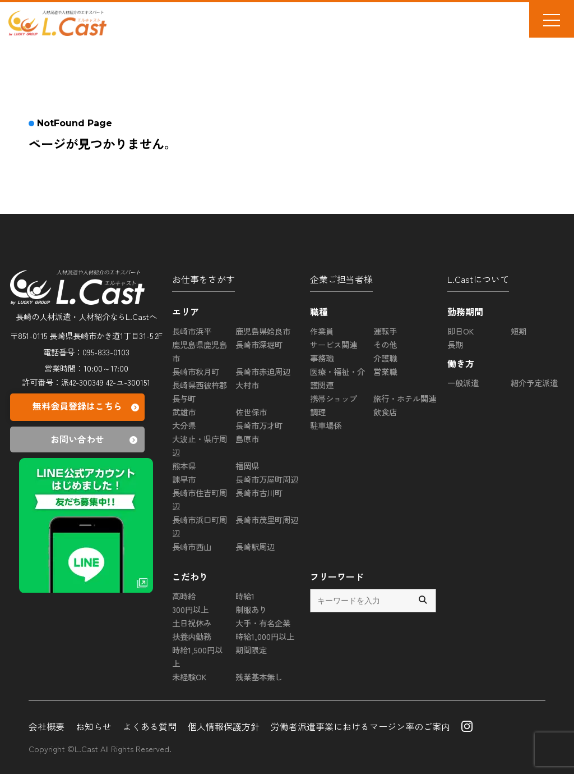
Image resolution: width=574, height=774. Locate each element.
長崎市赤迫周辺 (262, 371)
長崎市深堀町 (259, 344)
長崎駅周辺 (255, 546)
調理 (318, 412)
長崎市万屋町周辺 (266, 479)
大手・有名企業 (262, 623)
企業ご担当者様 (341, 279)
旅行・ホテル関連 (404, 398)
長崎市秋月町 (195, 371)
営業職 (385, 371)
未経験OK (189, 677)
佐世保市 (251, 412)
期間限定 (251, 650)
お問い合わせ (95, 439)
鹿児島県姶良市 (262, 331)
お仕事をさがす (203, 279)
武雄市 (184, 412)
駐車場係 (325, 425)
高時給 (184, 596)
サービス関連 (333, 344)
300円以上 (190, 609)
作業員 (322, 331)
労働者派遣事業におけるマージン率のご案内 (360, 726)
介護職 (385, 358)
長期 (455, 344)
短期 (518, 331)
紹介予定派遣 (534, 382)
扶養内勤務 (191, 636)
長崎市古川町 (259, 492)
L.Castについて (478, 279)
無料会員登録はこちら (87, 407)
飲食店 (385, 412)
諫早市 (184, 479)
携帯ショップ (333, 398)
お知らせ (94, 726)
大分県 (184, 425)
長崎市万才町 (259, 425)
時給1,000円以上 (264, 636)
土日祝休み (191, 623)
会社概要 (46, 726)
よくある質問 (150, 726)
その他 (385, 344)
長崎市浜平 (191, 331)
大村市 (247, 385)
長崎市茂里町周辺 (266, 519)
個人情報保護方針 (224, 726)
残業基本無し (259, 677)
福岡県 (247, 465)
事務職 (322, 358)
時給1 (244, 596)
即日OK (460, 331)
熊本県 (184, 465)
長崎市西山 (191, 546)
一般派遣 (463, 382)
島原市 (247, 439)
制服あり (251, 609)
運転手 (385, 331)
